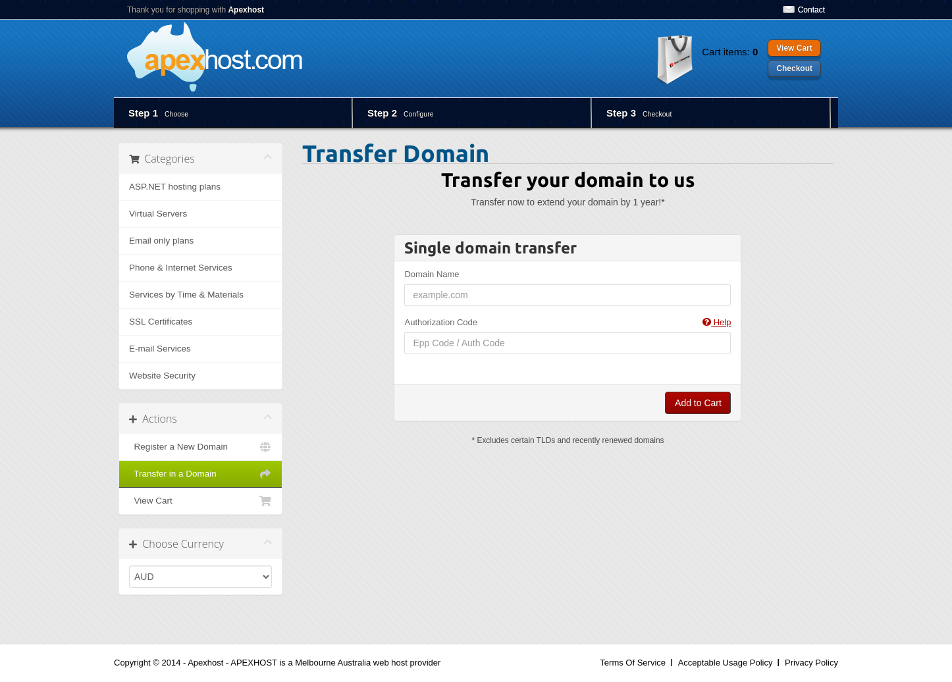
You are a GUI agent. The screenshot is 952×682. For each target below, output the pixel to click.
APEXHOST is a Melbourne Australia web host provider (335, 663)
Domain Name (431, 274)
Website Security (162, 375)
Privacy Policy (811, 663)
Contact (811, 9)
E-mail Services (160, 349)
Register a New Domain (200, 447)
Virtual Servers (158, 214)
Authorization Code (567, 322)
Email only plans (161, 241)
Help (716, 322)
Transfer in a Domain (200, 474)
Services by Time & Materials (186, 295)
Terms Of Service (633, 663)
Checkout (794, 68)
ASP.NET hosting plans (175, 187)
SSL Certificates (160, 322)
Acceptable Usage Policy (725, 663)
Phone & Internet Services (180, 268)
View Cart (794, 48)
